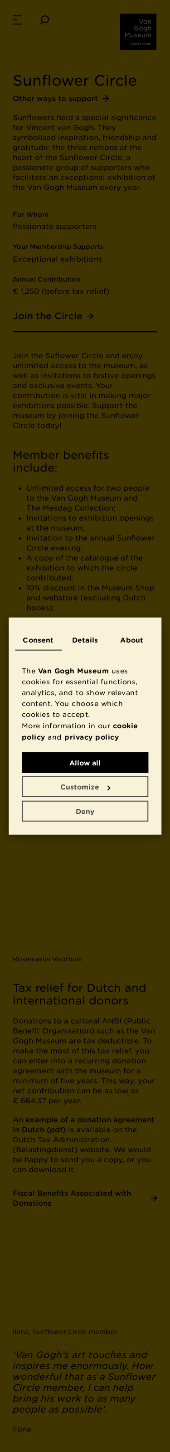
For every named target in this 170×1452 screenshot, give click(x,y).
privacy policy (91, 737)
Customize (85, 787)
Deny (85, 811)
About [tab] (131, 639)
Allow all (85, 762)
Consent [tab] (38, 639)
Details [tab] (85, 639)
